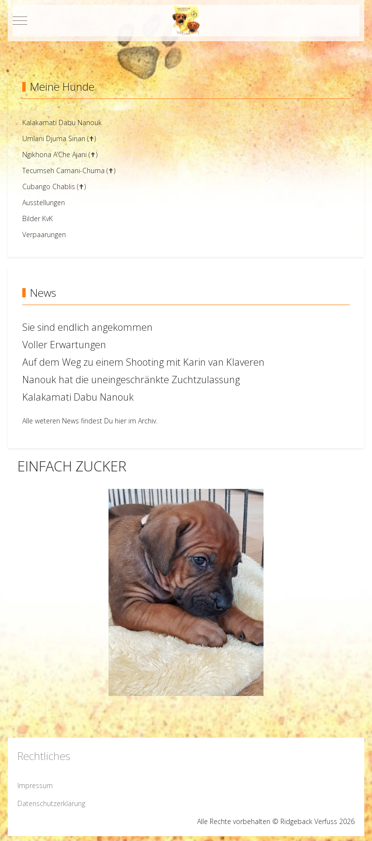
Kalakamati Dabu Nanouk (78, 397)
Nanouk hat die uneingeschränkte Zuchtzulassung (131, 379)
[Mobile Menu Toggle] (20, 21)
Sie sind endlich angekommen (87, 327)
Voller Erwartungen (64, 344)
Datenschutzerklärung (51, 803)
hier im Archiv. (136, 420)
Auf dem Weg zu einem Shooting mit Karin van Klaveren (143, 362)
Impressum (35, 785)
